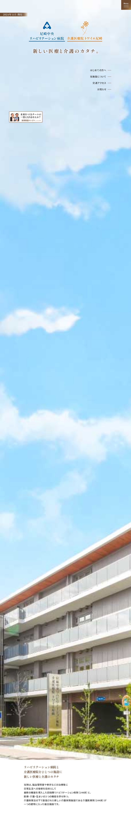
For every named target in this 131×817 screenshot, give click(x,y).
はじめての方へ (98, 70)
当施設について (98, 76)
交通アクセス (99, 82)
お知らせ (101, 89)
